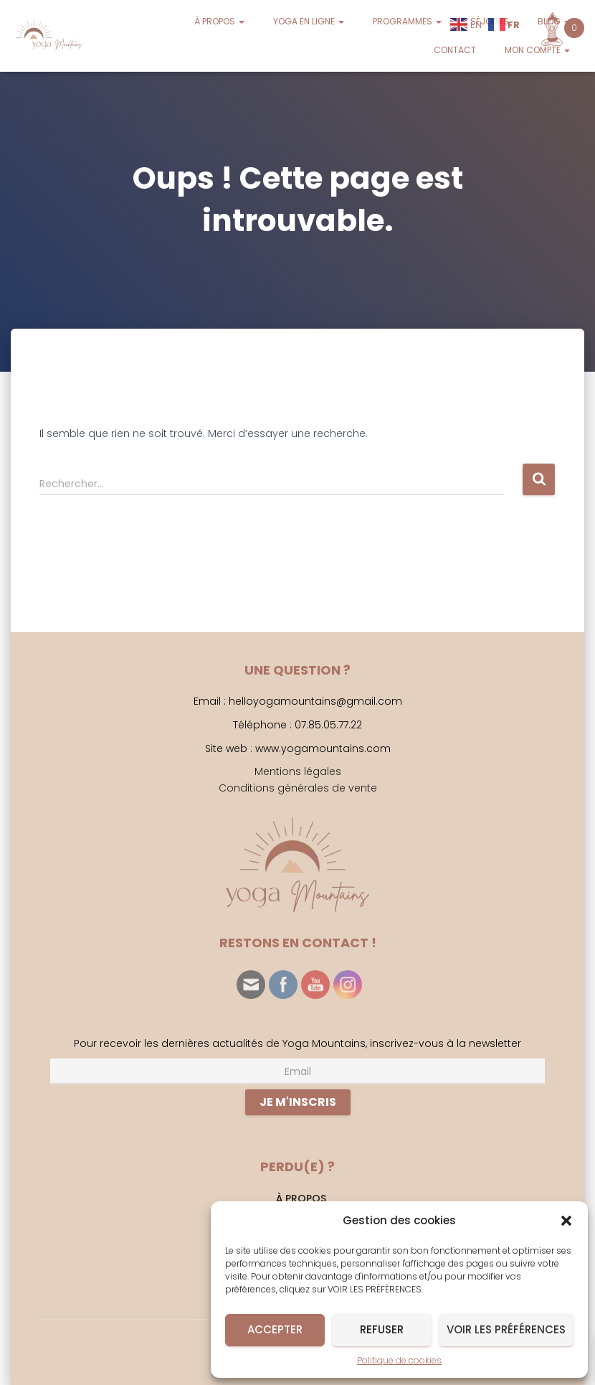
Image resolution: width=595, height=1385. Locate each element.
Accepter (275, 1329)
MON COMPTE (537, 50)
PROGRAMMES (407, 21)
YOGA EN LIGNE (308, 21)
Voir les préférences (506, 1329)
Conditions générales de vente (298, 788)
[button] (566, 1220)
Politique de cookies (399, 1360)
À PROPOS (219, 21)
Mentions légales (297, 771)
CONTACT (455, 50)
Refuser (382, 1329)
